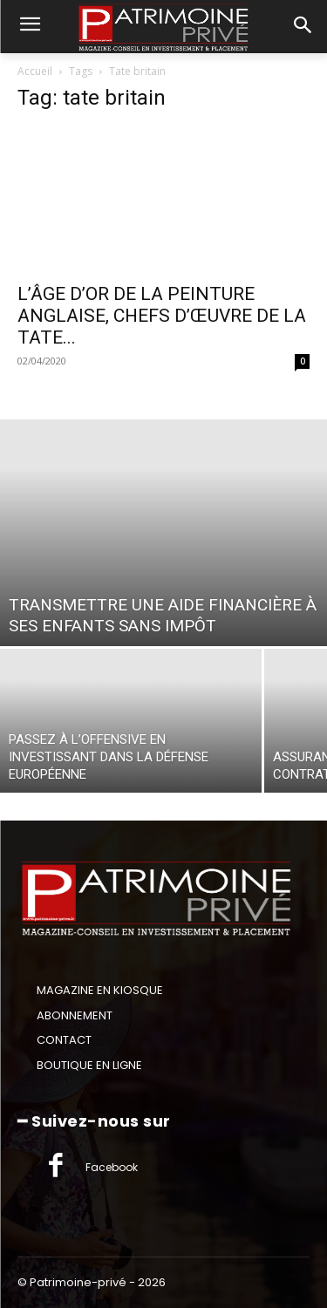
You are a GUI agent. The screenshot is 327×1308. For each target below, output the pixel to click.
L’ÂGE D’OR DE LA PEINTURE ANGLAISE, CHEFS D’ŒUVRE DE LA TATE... (161, 315)
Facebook (111, 1167)
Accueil (34, 71)
